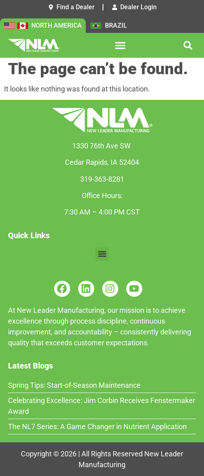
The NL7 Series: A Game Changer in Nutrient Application (97, 426)
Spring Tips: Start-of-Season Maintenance (74, 385)
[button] (120, 45)
